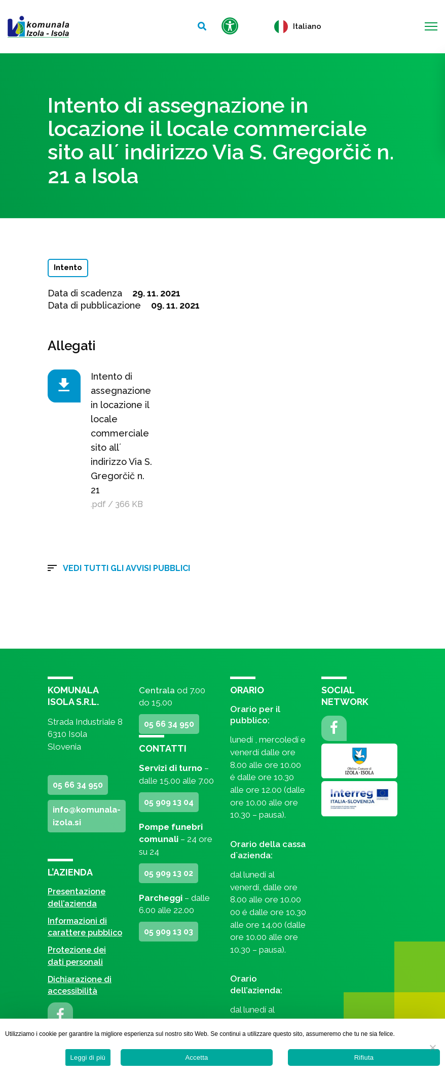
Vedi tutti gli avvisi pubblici (126, 568)
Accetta (196, 1057)
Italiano (297, 26)
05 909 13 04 (169, 802)
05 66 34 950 (78, 785)
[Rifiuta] (432, 1048)
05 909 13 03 (168, 931)
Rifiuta (364, 1057)
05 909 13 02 (168, 873)
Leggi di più (88, 1057)
